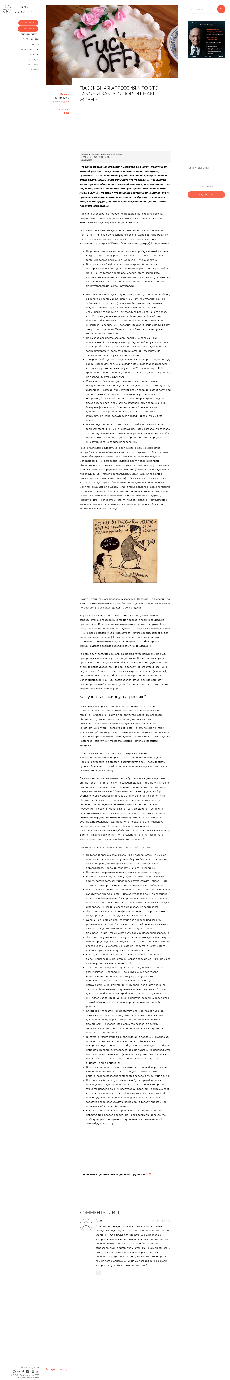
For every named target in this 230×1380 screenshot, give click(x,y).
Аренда (34, 59)
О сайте (34, 69)
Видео (34, 44)
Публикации (30, 39)
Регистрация (28, 23)
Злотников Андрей (58, 101)
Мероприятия (30, 49)
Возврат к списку (57, 1369)
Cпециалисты (30, 34)
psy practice (19, 9)
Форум (34, 54)
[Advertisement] (125, 128)
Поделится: (63, 109)
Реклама (33, 64)
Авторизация (28, 29)
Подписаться (206, 200)
